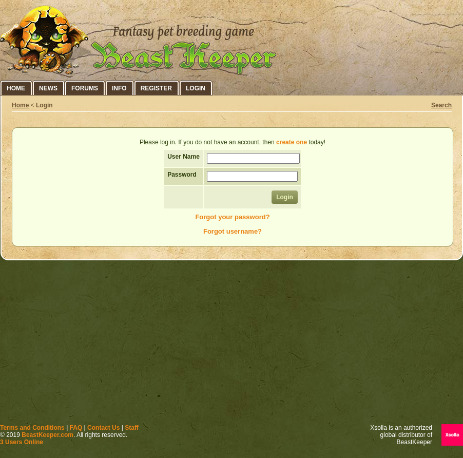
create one (291, 142)
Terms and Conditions (32, 427)
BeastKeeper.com (47, 434)
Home (16, 88)
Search (441, 105)
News (48, 88)
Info (119, 88)
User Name (183, 156)
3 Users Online (21, 442)
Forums (84, 88)
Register (156, 88)
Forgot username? (232, 231)
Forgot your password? (232, 217)
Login (195, 88)
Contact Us (103, 427)
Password (182, 174)
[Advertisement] (232, 344)
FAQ (76, 427)
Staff (132, 427)
